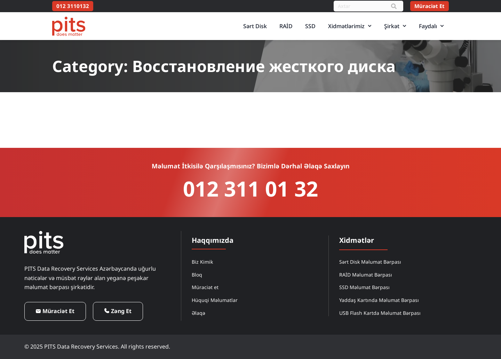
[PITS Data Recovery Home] (68, 26)
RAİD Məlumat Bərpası (365, 274)
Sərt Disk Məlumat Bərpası (370, 261)
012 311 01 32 (250, 188)
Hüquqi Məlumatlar (215, 300)
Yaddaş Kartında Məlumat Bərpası (379, 300)
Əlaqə (198, 313)
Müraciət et (205, 287)
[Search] (394, 6)
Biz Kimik (202, 261)
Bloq (197, 274)
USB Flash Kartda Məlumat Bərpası (380, 313)
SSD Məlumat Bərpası (364, 287)
